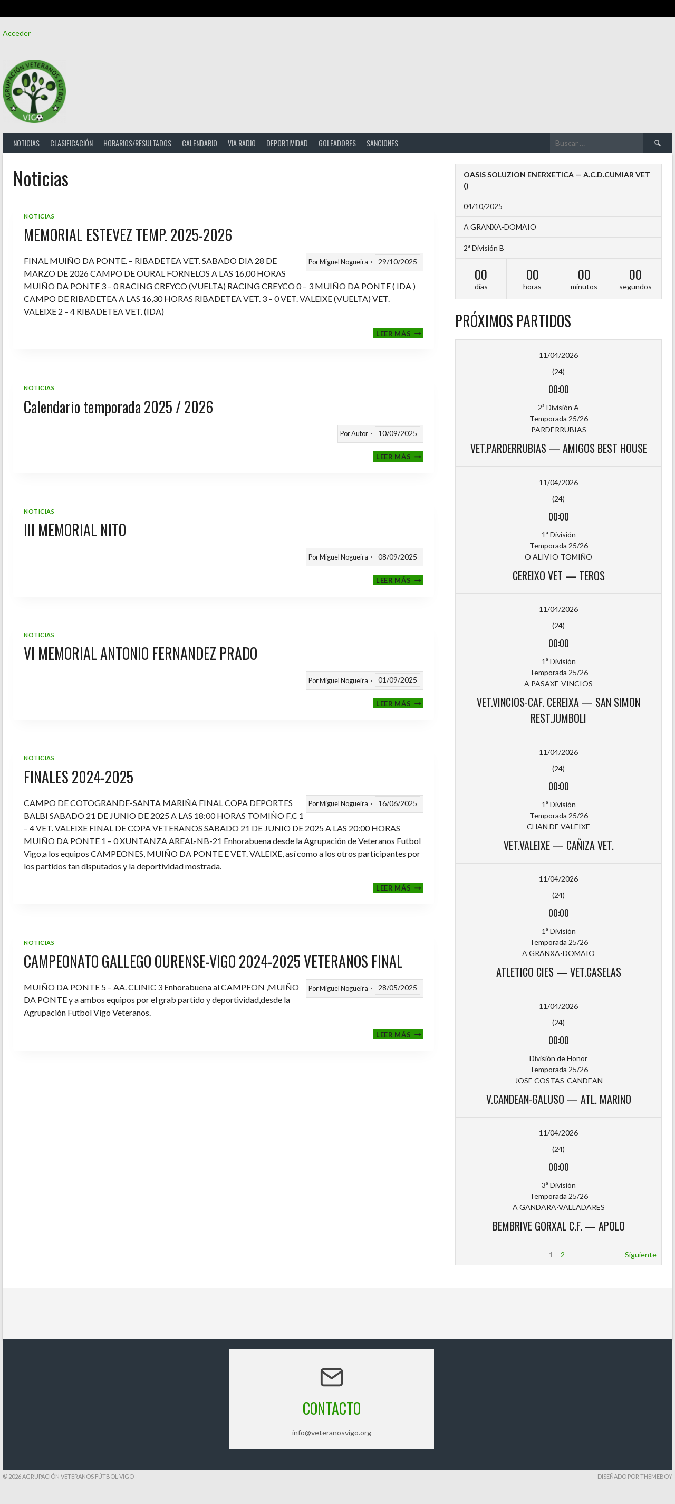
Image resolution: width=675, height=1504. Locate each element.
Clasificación (71, 142)
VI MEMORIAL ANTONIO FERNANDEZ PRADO (140, 653)
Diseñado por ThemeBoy (634, 1476)
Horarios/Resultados (137, 142)
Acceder (17, 33)
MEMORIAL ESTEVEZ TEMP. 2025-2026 (128, 234)
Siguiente (641, 1254)
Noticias (26, 142)
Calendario (199, 142)
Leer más (399, 333)
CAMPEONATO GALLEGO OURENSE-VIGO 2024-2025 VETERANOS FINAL (213, 961)
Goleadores (337, 142)
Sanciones (382, 142)
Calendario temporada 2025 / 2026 (118, 407)
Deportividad (287, 142)
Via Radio (242, 142)
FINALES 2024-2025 (78, 777)
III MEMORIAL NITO (75, 530)
